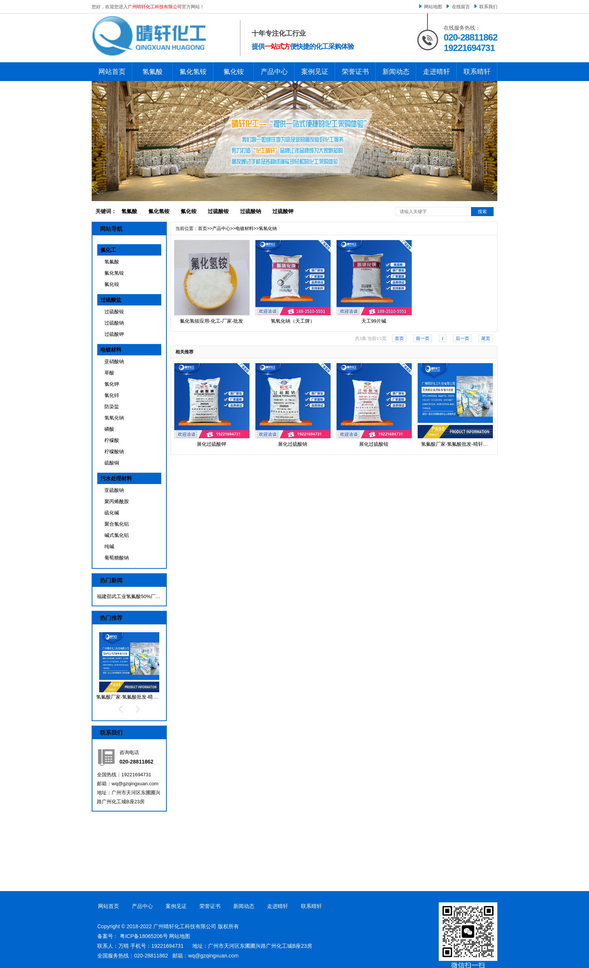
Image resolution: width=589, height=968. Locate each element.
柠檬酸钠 (114, 451)
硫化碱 (111, 513)
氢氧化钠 (114, 418)
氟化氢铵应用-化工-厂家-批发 (211, 321)
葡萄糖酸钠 (116, 558)
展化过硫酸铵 (373, 444)
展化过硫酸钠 (292, 444)
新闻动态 (395, 71)
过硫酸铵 (218, 211)
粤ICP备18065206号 (144, 936)
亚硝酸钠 (114, 361)
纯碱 (109, 546)
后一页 (462, 338)
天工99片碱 (373, 321)
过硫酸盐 (110, 300)
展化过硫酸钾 (211, 444)
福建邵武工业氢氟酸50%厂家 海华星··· (129, 596)
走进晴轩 (436, 71)
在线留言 (461, 6)
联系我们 (488, 6)
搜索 (482, 211)
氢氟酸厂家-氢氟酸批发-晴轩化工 (132, 697)
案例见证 (314, 71)
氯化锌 (111, 395)
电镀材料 (110, 350)
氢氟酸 (152, 71)
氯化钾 (111, 384)
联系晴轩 (477, 71)
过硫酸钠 (250, 211)
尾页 (485, 338)
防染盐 (111, 406)
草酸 (109, 373)
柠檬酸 (111, 440)
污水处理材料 (116, 478)
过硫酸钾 (282, 211)
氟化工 (108, 250)
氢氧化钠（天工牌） (293, 321)
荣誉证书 (355, 71)
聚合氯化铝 (116, 524)
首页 (202, 228)
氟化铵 (234, 71)
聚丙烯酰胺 (116, 501)
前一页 (422, 338)
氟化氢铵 (193, 71)
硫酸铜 (111, 463)
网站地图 (433, 6)
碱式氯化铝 (116, 535)
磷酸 (109, 429)
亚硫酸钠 (114, 490)
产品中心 (274, 71)
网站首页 (111, 71)
